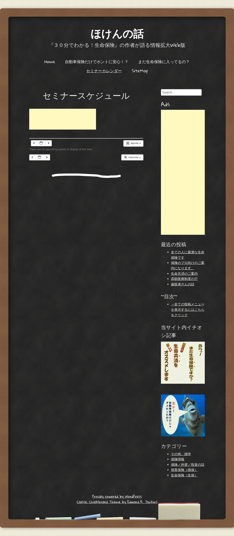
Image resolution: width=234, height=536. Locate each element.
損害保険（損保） (184, 470)
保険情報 (177, 459)
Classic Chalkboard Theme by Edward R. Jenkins (117, 502)
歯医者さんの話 (182, 284)
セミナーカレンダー (104, 71)
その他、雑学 (181, 454)
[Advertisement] (62, 119)
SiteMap (140, 71)
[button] (132, 157)
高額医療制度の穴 (184, 279)
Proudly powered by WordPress (117, 496)
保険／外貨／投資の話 (187, 465)
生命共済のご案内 (184, 274)
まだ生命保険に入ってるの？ (164, 61)
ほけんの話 (117, 33)
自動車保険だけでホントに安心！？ (96, 61)
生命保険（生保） (184, 475)
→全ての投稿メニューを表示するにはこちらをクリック (187, 309)
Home (49, 61)
